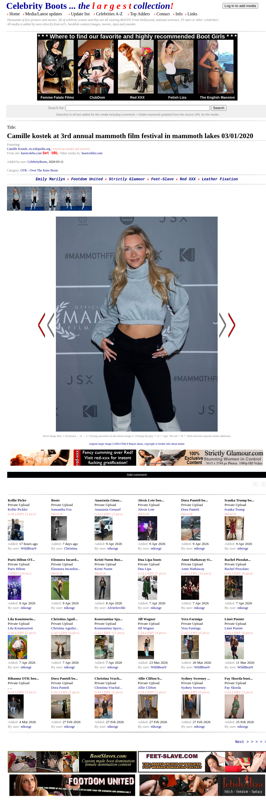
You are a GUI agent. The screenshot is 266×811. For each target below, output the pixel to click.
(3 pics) (117, 514)
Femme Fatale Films (57, 97)
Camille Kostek (17, 149)
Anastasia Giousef (108, 509)
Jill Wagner (147, 619)
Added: (13, 544)
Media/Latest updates (43, 14)
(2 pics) (30, 514)
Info (179, 14)
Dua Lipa (144, 569)
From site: (13, 153)
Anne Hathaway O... (196, 560)
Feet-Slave (162, 179)
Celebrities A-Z (109, 14)
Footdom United (87, 179)
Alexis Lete (146, 509)
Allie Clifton (147, 688)
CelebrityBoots (37, 162)
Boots (55, 500)
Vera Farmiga (191, 619)
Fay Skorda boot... (239, 678)
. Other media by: (70, 153)
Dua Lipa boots (149, 560)
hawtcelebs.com (31, 153)
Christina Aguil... (64, 619)
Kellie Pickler (18, 509)
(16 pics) (204, 573)
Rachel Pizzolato (237, 569)
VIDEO (13, 573)
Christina (70, 548)
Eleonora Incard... (65, 560)
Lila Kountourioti (20, 628)
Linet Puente (234, 619)
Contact (163, 14)
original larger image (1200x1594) (107, 443)
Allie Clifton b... (150, 678)
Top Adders (140, 14)
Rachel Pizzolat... (238, 560)
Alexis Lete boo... (151, 500)
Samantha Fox (61, 509)
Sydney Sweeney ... (195, 678)
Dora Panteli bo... (194, 500)
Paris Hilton (16, 569)
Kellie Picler (17, 500)
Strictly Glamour (127, 179)
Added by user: (17, 162)
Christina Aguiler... (64, 628)
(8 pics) (247, 573)
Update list (80, 14)
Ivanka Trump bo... (239, 500)
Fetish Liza (177, 97)
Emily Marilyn (50, 179)
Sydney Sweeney (193, 688)
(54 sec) (25, 573)
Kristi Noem (103, 569)
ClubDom (97, 97)
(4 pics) (73, 633)
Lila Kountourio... (21, 619)
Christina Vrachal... (108, 688)
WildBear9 (28, 548)
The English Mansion (217, 97)
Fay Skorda (233, 688)
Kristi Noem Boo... (109, 560)
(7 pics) (160, 573)
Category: (13, 170)
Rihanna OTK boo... (23, 678)
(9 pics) (203, 692)
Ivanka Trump (235, 509)
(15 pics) (117, 633)
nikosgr (112, 548)
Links (192, 14)
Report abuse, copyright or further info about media (157, 443)
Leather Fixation (220, 179)
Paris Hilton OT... (21, 560)
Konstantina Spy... (109, 619)
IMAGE (57, 514)
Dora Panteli (190, 509)
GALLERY (16, 514)
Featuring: (13, 144)
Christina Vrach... (108, 678)
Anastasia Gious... (108, 500)
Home (14, 14)
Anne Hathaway (192, 569)
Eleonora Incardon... (65, 569)
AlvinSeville (116, 608)
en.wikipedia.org (39, 149)
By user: (14, 548)
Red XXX (137, 97)
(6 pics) (203, 633)
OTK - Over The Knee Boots (39, 170)
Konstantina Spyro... (109, 628)
